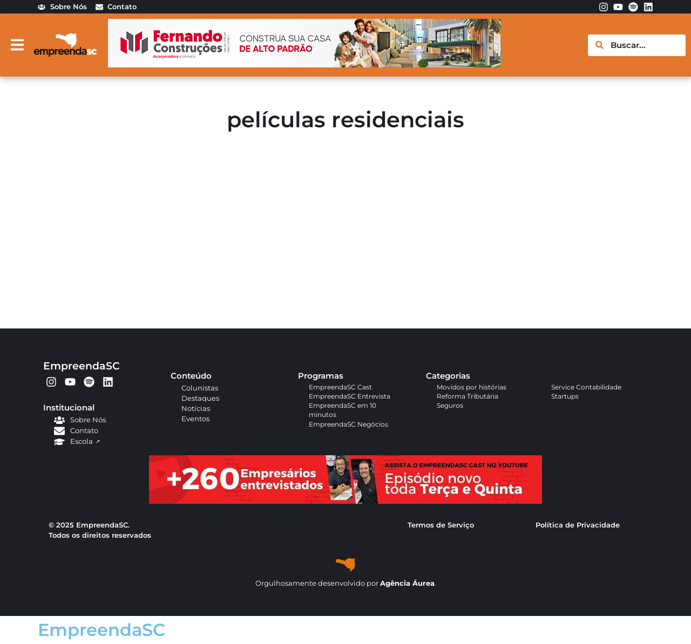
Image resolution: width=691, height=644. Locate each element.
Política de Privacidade (578, 525)
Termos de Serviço (441, 525)
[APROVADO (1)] (345, 501)
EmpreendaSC (81, 365)
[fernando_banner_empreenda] (304, 64)
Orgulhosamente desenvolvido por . (345, 583)
